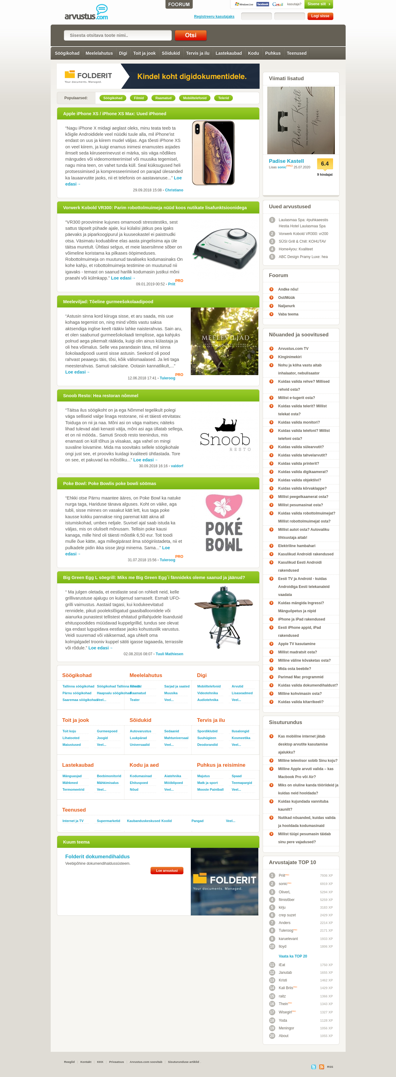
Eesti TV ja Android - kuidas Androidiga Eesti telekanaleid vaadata (304, 587)
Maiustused (72, 744)
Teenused (297, 53)
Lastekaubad (229, 53)
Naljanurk (286, 306)
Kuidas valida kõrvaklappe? (302, 488)
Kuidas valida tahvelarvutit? (302, 455)
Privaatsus (116, 1061)
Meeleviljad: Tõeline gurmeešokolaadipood (108, 301)
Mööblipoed (173, 783)
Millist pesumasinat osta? (300, 505)
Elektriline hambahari (297, 546)
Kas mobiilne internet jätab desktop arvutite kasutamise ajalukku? (303, 744)
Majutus (203, 776)
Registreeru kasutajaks (214, 16)
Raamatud (138, 693)
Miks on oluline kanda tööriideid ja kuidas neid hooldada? (308, 789)
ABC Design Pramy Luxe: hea (298, 257)
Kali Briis (283, 988)
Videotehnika (207, 693)
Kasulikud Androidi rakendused (306, 554)
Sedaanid (171, 731)
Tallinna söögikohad (77, 686)
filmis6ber (282, 900)
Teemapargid (242, 783)
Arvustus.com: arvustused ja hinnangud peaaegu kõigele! (91, 12)
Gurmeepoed (107, 731)
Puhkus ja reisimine (221, 765)
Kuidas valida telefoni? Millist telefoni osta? (304, 435)
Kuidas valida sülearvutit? (301, 447)
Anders (280, 923)
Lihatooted (71, 738)
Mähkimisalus (108, 783)
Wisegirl (282, 1012)
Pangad (198, 821)
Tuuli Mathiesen (169, 654)
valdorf (177, 466)
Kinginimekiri (290, 357)
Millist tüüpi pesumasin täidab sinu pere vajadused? (304, 838)
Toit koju (69, 731)
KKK (100, 1061)
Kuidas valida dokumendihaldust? (308, 685)
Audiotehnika (207, 700)
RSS (330, 1066)
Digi (123, 53)
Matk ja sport (207, 783)
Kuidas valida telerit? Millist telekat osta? (302, 410)
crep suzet (282, 915)
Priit (171, 284)
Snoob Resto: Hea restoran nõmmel (101, 395)
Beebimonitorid (109, 776)
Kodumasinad (141, 776)
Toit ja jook (144, 53)
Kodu (253, 53)
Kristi (278, 980)
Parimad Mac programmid (300, 677)
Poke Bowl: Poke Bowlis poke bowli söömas (109, 483)
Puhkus (273, 53)
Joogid (102, 738)
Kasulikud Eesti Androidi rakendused (300, 566)
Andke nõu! (288, 289)
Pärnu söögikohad (77, 693)
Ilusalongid (240, 731)
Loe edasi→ (123, 278)
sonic (282, 167)
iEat (277, 965)
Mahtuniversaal (176, 738)
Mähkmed (70, 783)
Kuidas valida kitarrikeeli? (301, 702)
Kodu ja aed (144, 765)
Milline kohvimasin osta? (300, 693)
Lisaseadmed (242, 693)
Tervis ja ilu (198, 53)
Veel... (102, 700)
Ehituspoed (139, 783)
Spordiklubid (207, 731)
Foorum (278, 275)
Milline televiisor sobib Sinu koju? (308, 760)
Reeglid (69, 1061)
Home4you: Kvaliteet (291, 249)
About (278, 1036)
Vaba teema (288, 314)
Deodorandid (207, 744)
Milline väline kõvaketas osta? (304, 660)
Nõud (134, 789)
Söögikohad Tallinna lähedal (109, 686)
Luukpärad (138, 738)
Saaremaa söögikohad (77, 700)
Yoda (278, 1020)
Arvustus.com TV (293, 349)
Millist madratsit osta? (297, 652)
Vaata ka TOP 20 (293, 956)
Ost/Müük (286, 298)
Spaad (236, 776)
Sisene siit (306, 4)
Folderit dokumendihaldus (97, 857)
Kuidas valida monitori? (299, 422)
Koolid (167, 821)
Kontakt (86, 1061)
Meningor (281, 1028)
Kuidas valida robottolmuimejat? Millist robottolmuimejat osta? (306, 517)
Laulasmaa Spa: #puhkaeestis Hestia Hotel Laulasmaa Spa (298, 222)
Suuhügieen (206, 738)
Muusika (171, 693)
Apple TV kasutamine (297, 644)
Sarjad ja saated (176, 686)
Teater (135, 700)
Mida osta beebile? (294, 669)
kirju (277, 907)
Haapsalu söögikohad (109, 693)
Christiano (174, 190)
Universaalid (140, 744)
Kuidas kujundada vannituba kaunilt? (303, 805)
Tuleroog (167, 378)
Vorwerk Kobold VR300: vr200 (298, 234)
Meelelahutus (99, 53)
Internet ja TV (73, 821)
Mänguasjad (72, 776)
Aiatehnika (172, 776)
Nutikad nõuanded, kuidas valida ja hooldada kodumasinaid (307, 822)
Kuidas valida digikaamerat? (303, 472)
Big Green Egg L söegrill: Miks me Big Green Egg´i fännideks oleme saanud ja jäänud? (154, 577)
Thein (280, 1004)
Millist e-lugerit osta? (296, 398)
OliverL (280, 892)
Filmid (135, 686)
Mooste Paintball (210, 789)
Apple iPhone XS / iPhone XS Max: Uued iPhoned (115, 113)
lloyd (278, 946)
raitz (277, 996)
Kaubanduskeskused (142, 821)
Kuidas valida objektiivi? (299, 480)
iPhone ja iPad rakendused (301, 619)
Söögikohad (67, 53)
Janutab (280, 972)
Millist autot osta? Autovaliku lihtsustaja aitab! (303, 533)
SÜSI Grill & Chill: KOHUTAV (297, 241)
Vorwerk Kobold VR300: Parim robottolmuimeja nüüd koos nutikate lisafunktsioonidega (155, 207)
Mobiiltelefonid (209, 686)
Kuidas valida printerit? (298, 463)
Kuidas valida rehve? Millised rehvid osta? (304, 385)
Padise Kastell (286, 161)
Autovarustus (140, 731)
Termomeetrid (73, 789)
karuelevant (283, 939)
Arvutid (237, 686)
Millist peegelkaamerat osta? (303, 497)
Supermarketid (108, 821)
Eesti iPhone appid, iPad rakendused (299, 631)
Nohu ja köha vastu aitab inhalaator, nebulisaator (300, 369)
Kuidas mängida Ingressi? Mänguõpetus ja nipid (301, 607)
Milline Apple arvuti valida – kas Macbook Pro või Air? (306, 773)
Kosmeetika (241, 738)
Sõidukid (171, 53)
